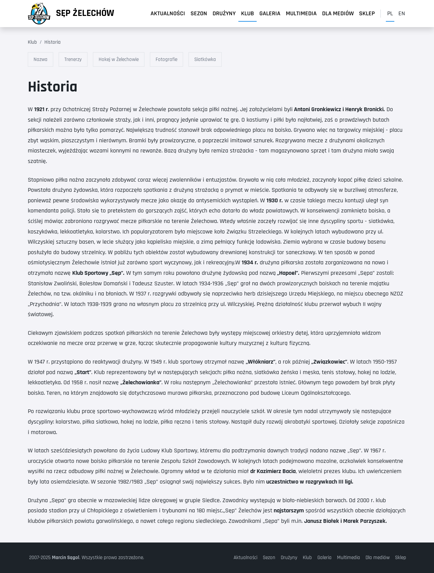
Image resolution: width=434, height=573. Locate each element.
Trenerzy (73, 59)
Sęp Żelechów (85, 13)
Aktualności (168, 13)
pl (390, 13)
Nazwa (40, 59)
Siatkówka (205, 59)
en (401, 13)
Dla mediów (338, 13)
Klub (247, 13)
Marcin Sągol (65, 557)
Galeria (269, 13)
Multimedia (301, 13)
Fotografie (166, 59)
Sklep (367, 13)
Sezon (199, 13)
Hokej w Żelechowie (119, 59)
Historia (52, 42)
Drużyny (224, 13)
